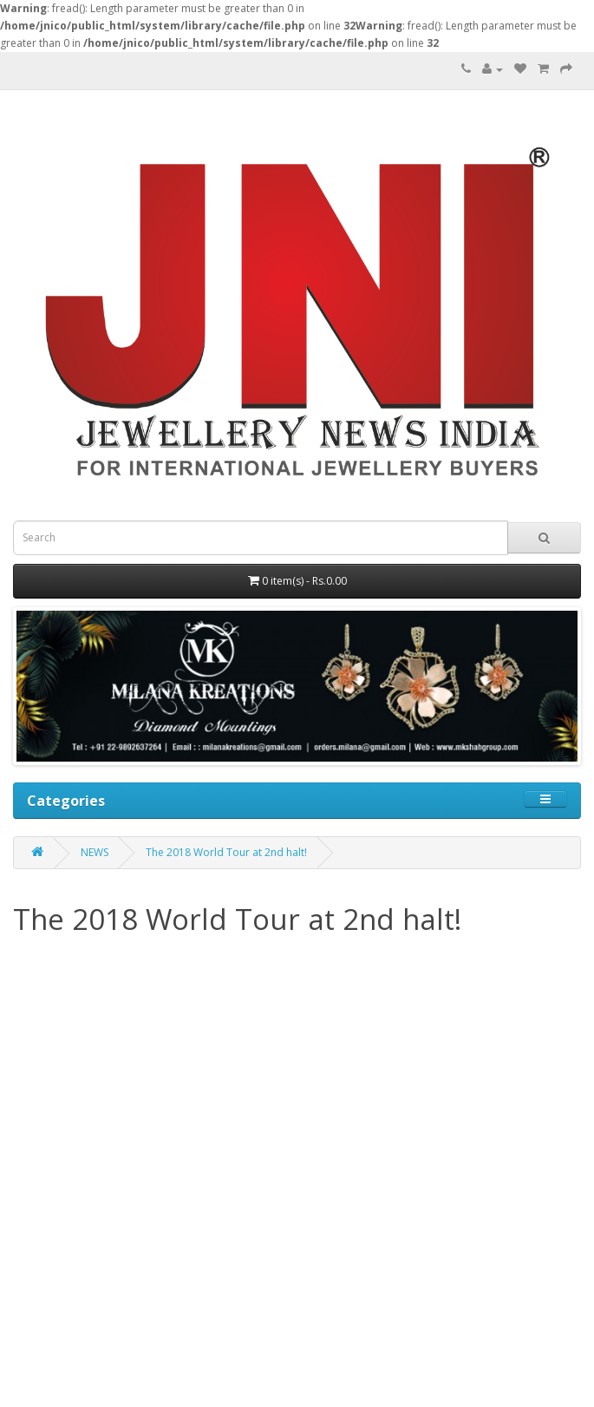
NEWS (94, 852)
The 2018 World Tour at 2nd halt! (226, 852)
